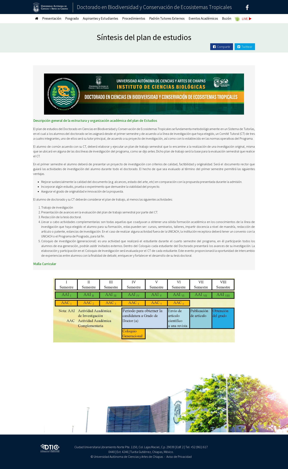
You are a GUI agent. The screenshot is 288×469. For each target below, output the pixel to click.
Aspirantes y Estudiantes (100, 18)
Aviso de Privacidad (179, 457)
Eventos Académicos (203, 18)
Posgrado (72, 18)
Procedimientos (133, 18)
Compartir (221, 47)
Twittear (244, 47)
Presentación (51, 18)
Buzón (226, 18)
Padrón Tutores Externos (167, 18)
